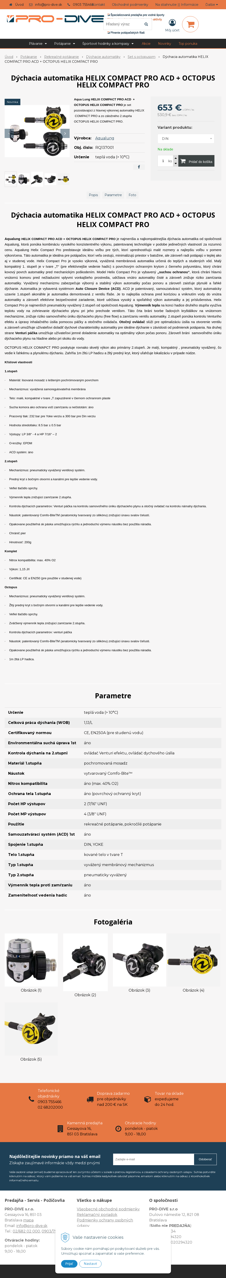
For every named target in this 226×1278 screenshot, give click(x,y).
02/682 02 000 (26, 1231)
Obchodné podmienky (130, 5)
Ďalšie (211, 5)
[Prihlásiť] (172, 25)
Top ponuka (188, 44)
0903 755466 (83, 5)
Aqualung (104, 138)
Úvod (19, 5)
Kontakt (98, 5)
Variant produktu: (175, 127)
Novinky (164, 44)
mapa (28, 1220)
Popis (93, 195)
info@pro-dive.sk (48, 5)
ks (170, 161)
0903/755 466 (54, 1231)
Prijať (69, 1264)
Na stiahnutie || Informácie (176, 5)
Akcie (146, 44)
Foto (132, 195)
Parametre (113, 195)
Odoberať (205, 1159)
